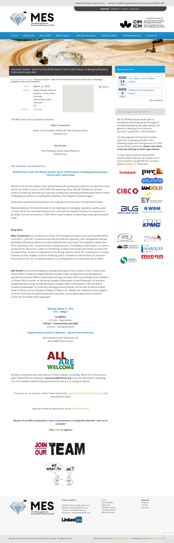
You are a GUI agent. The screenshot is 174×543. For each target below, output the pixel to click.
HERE (57, 429)
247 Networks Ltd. (158, 538)
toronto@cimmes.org (77, 510)
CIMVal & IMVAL (109, 35)
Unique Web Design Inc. (122, 538)
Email (38, 109)
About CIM (28, 35)
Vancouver (134, 8)
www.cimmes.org (80, 408)
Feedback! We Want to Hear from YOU (90, 3)
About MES (45, 35)
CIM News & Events (86, 35)
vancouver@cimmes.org (80, 512)
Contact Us (151, 35)
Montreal (115, 8)
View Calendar (156, 100)
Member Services (108, 512)
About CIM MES (107, 502)
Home (15, 35)
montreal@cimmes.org (79, 508)
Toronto (124, 8)
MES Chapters (63, 35)
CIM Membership (132, 35)
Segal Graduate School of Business (85, 393)
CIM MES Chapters (108, 507)
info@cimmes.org (82, 505)
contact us (130, 163)
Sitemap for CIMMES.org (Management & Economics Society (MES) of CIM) (136, 3)
